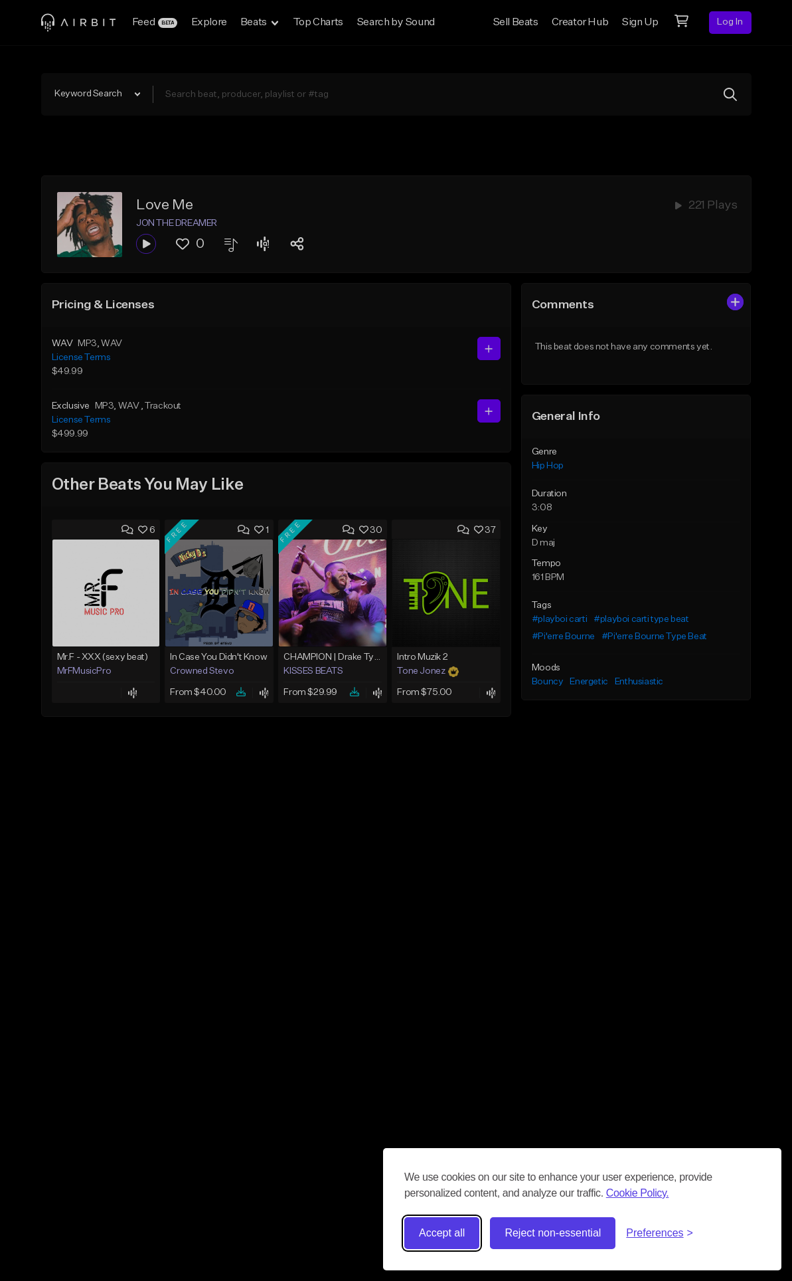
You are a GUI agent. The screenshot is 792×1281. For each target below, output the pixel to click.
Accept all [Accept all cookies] (442, 1232)
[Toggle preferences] (659, 1233)
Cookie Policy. (637, 1193)
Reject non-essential (553, 1232)
